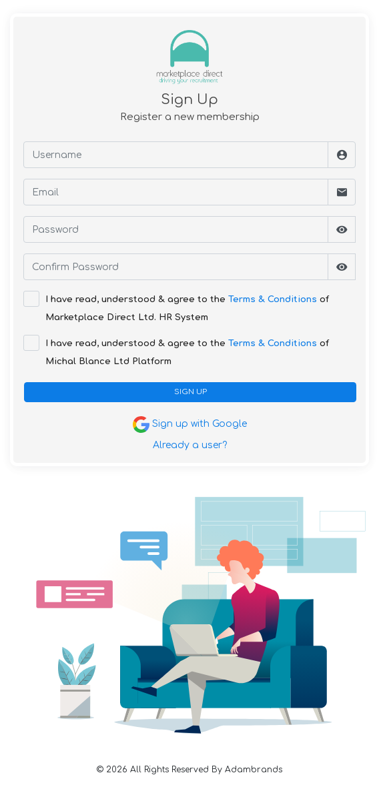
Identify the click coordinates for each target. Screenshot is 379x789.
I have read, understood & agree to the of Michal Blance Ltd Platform (187, 352)
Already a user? (190, 445)
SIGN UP (190, 391)
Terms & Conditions (272, 299)
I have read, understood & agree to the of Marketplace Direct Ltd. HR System (187, 308)
